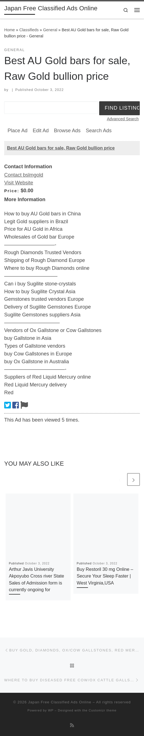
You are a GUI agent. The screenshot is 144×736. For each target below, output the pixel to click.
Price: (11, 190)
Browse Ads (67, 130)
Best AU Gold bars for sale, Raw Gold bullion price (61, 148)
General (50, 30)
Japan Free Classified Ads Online (59, 702)
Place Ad (17, 130)
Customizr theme (103, 710)
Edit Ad (41, 130)
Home (9, 30)
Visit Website (18, 183)
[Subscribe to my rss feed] (72, 725)
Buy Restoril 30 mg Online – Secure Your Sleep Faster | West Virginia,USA (105, 576)
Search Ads (99, 130)
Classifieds (29, 30)
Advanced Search (123, 119)
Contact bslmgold (23, 175)
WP (51, 710)
